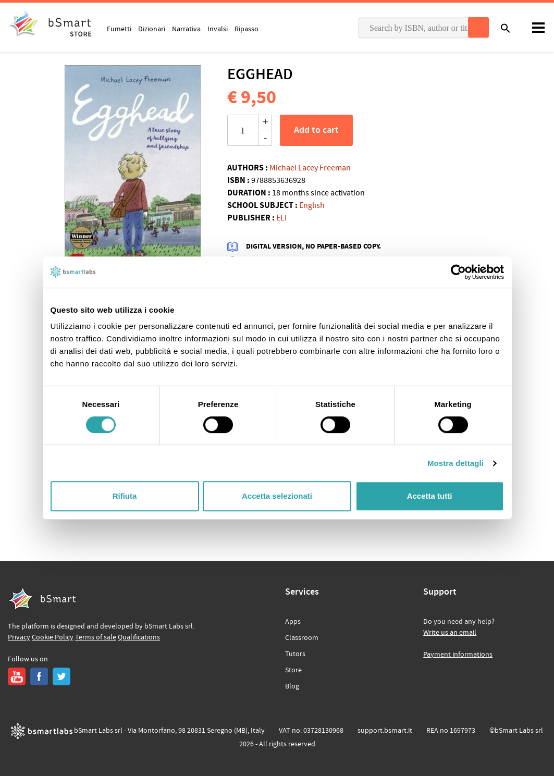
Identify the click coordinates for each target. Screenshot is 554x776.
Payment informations (458, 654)
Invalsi (217, 28)
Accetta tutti (429, 495)
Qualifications (139, 637)
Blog (292, 686)
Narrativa (186, 28)
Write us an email (449, 632)
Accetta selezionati (277, 495)
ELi (281, 218)
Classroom (301, 638)
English (312, 205)
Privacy (19, 637)
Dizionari (151, 28)
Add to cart (316, 130)
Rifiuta (125, 495)
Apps (293, 621)
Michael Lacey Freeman (310, 168)
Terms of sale (95, 637)
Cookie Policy (52, 637)
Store (293, 670)
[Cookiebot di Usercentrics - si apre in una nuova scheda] (458, 272)
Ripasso (246, 28)
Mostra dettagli (455, 463)
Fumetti (119, 28)
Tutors (295, 654)
